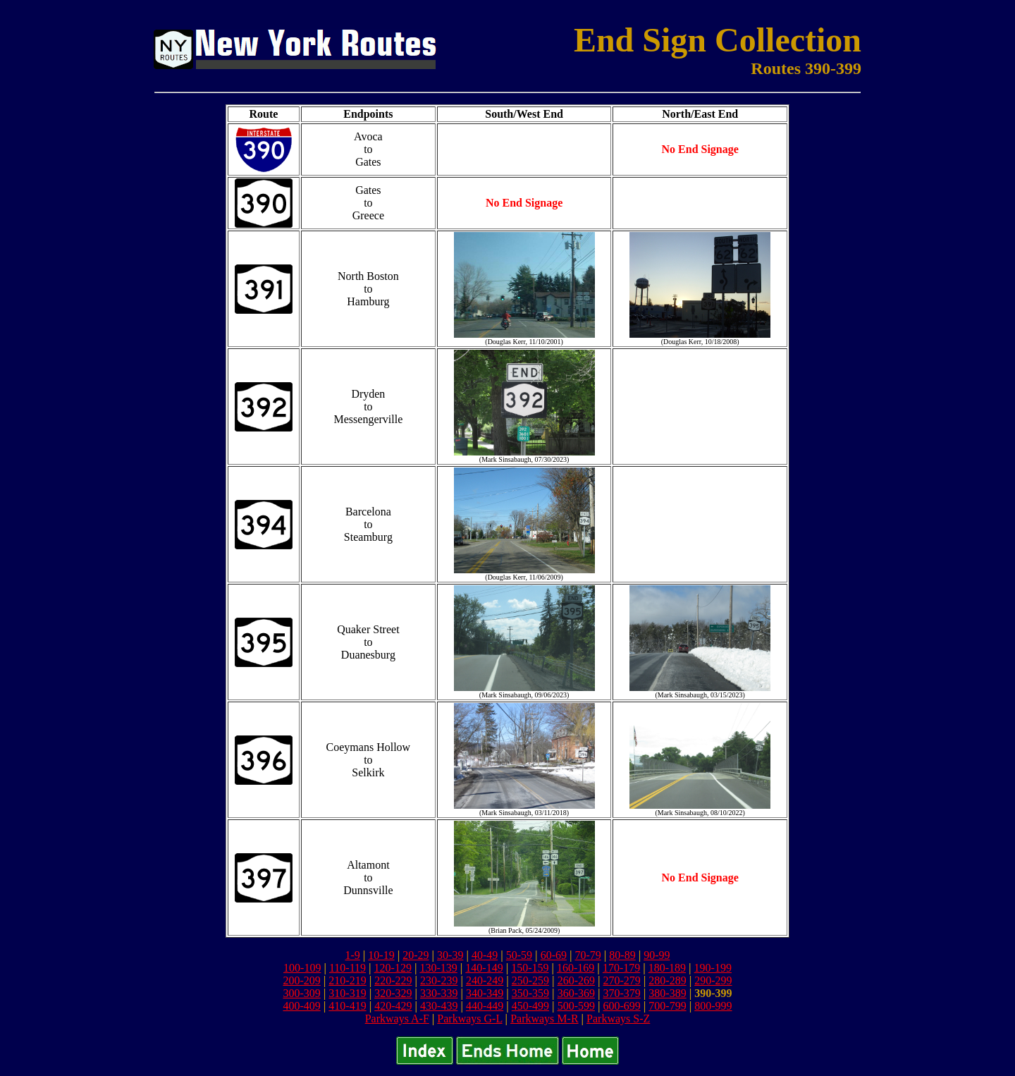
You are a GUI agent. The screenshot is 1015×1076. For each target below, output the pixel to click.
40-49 (485, 955)
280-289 (667, 980)
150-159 (529, 968)
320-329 (393, 993)
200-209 (301, 980)
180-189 (667, 968)
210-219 (347, 980)
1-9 (352, 955)
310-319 (347, 993)
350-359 (530, 993)
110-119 (347, 968)
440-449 (484, 1006)
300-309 (301, 993)
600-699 (621, 1006)
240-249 (484, 980)
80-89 (622, 955)
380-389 (667, 993)
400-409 (301, 1006)
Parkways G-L (469, 1019)
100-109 (302, 968)
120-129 (393, 968)
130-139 (438, 968)
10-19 (381, 955)
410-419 (347, 1006)
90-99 (657, 955)
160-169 (575, 968)
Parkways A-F (397, 1019)
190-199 (713, 968)
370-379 (621, 993)
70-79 (587, 955)
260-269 (576, 980)
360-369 (576, 993)
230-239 (438, 980)
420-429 (393, 1006)
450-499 (530, 1006)
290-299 (713, 980)
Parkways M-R (544, 1019)
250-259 (530, 980)
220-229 (393, 980)
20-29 (415, 955)
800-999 (713, 1006)
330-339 (438, 993)
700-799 (667, 1006)
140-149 (484, 968)
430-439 (438, 1006)
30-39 (450, 955)
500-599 (576, 1006)
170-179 (621, 968)
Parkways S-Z (618, 1019)
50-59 (519, 955)
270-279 (621, 980)
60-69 (554, 955)
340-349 (484, 993)
